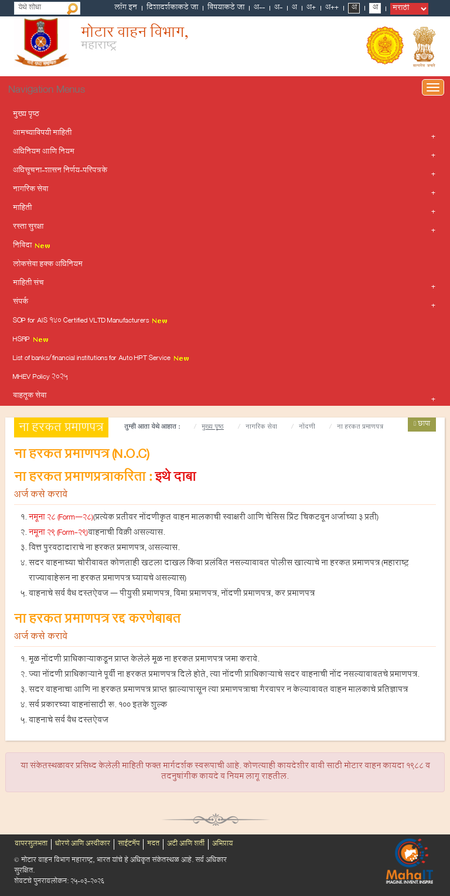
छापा (422, 425)
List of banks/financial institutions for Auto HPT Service (101, 358)
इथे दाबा (175, 479)
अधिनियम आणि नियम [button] (43, 152)
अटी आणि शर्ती (185, 844)
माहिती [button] (22, 208)
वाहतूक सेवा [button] (29, 396)
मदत (153, 844)
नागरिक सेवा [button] (30, 190)
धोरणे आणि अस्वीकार (82, 844)
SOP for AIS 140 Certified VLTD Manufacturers (90, 321)
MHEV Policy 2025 (40, 377)
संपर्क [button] (20, 302)
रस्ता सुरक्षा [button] (28, 227)
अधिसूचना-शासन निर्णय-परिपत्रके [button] (60, 171)
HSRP (31, 340)
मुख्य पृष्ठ (26, 115)
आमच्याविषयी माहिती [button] (42, 133)
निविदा (32, 246)
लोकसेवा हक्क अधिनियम (48, 265)
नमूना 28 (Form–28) (61, 518)
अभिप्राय (222, 844)
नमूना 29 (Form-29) (58, 533)
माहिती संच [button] (28, 283)
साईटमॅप (128, 844)
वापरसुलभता (31, 844)
